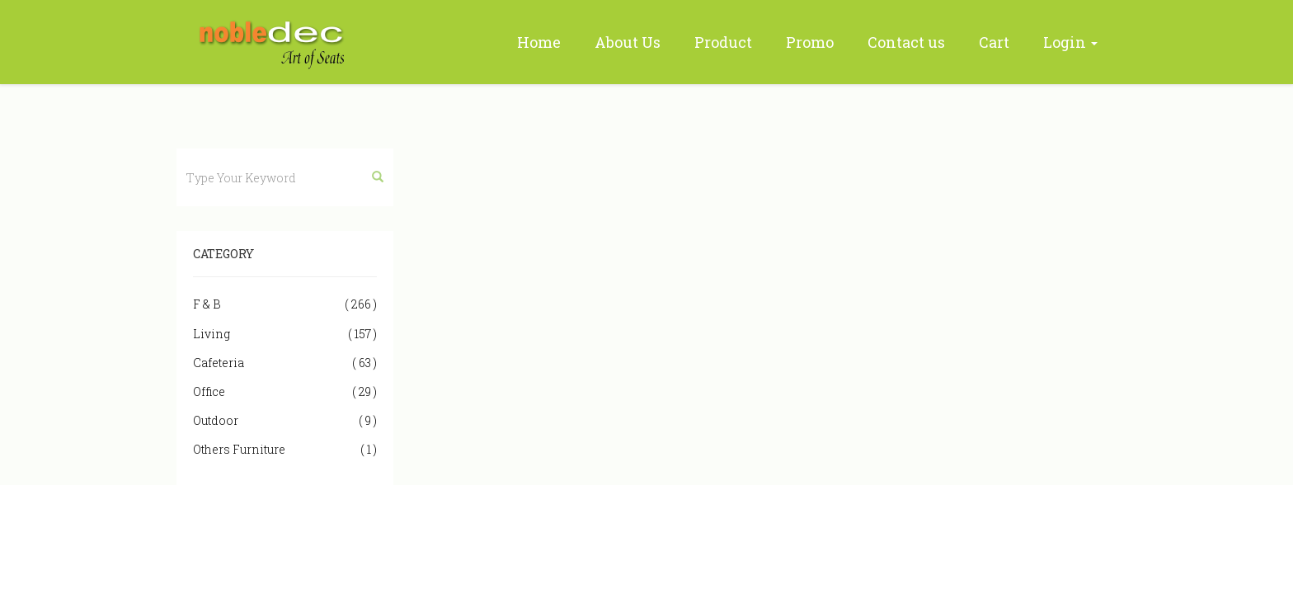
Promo (810, 42)
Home (539, 42)
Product (723, 42)
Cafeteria (285, 362)
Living (285, 333)
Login (1070, 42)
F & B (285, 304)
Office (285, 391)
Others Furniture (285, 449)
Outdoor (285, 420)
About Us (628, 42)
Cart (994, 42)
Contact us (906, 42)
